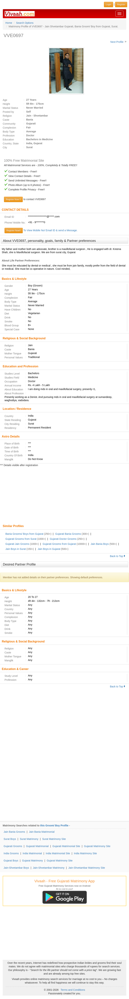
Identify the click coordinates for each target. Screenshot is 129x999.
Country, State (11, 143)
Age (5, 100)
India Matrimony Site (85, 853)
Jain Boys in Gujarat (49, 549)
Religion (7, 115)
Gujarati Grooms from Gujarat (59, 543)
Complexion (9, 127)
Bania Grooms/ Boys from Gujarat (24, 533)
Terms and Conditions (73, 989)
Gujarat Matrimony (32, 860)
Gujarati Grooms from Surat (20, 538)
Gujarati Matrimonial (37, 846)
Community (9, 123)
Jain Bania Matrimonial (41, 831)
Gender (9, 285)
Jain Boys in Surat (15, 549)
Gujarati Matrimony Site (97, 846)
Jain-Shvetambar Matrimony (48, 867)
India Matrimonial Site (58, 853)
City (5, 147)
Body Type (9, 131)
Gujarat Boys (11, 860)
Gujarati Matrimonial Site (66, 846)
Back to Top (117, 556)
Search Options (25, 22)
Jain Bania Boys (100, 543)
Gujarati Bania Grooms (68, 533)
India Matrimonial (32, 853)
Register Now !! (13, 199)
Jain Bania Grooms (14, 831)
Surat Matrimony (29, 839)
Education (8, 139)
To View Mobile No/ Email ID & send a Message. (50, 230)
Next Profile (116, 41)
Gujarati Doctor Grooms (63, 538)
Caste (6, 119)
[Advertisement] (64, 496)
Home (8, 22)
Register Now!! (13, 230)
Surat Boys (10, 839)
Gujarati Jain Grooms (17, 543)
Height (6, 103)
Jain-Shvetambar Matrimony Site (86, 867)
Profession (9, 135)
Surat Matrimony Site (54, 839)
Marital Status (10, 107)
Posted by (8, 111)
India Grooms (11, 853)
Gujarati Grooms (13, 846)
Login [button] (108, 4)
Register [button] (121, 4)
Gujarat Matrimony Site (60, 860)
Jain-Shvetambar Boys (16, 867)
